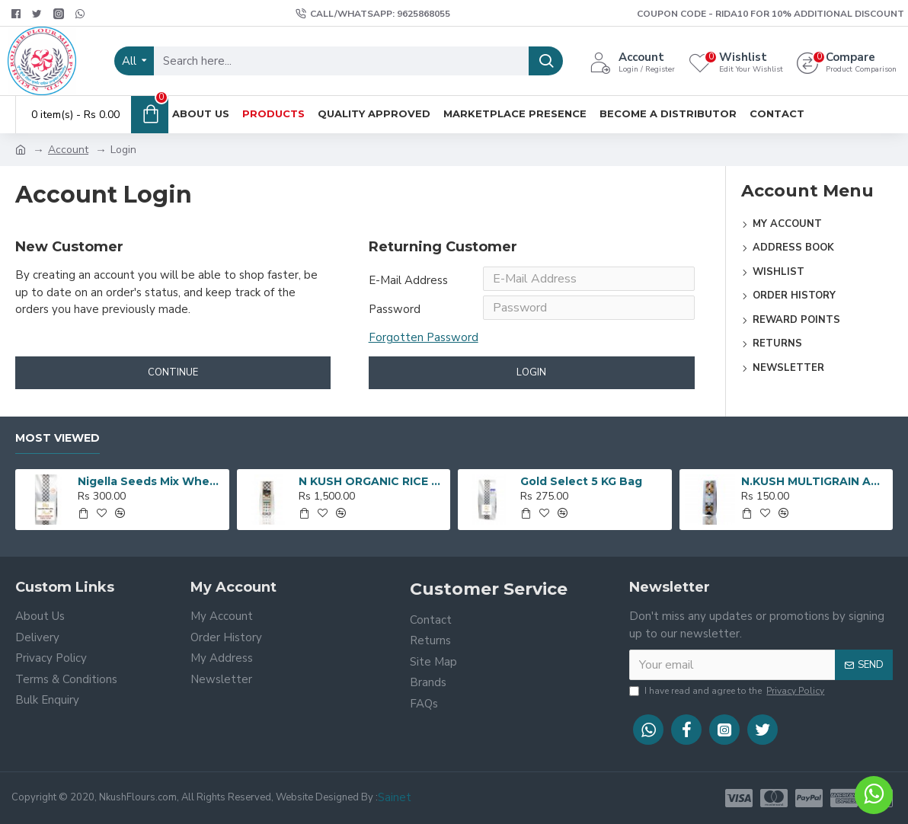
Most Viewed (57, 439)
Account (68, 149)
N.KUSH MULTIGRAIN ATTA (814, 481)
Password (394, 315)
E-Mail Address (408, 280)
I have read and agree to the (727, 691)
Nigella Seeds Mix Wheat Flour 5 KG (151, 481)
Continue (173, 385)
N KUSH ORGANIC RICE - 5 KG (372, 481)
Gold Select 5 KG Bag (581, 481)
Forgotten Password (423, 346)
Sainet (394, 797)
